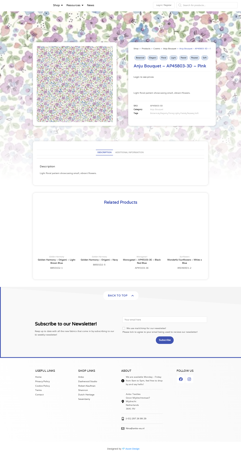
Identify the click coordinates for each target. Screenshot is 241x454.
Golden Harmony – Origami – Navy (99, 260)
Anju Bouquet (169, 49)
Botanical (140, 58)
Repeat (194, 58)
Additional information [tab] (129, 153)
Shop (136, 49)
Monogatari (141, 257)
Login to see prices (144, 77)
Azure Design (132, 449)
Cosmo (156, 49)
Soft (205, 58)
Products (146, 49)
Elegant (152, 58)
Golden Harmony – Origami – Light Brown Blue (56, 262)
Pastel (183, 58)
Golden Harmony (56, 257)
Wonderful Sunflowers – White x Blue (184, 262)
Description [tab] (104, 153)
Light (173, 58)
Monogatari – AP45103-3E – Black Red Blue (142, 262)
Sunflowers (184, 257)
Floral (163, 58)
